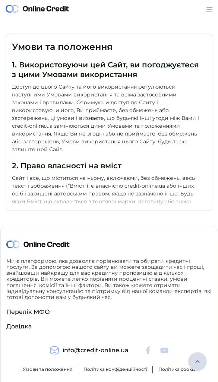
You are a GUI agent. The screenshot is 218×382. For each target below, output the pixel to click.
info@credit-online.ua (96, 350)
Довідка (19, 326)
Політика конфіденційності (115, 369)
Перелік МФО (28, 311)
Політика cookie (177, 369)
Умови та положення (47, 369)
